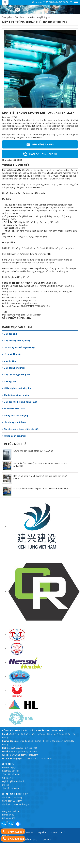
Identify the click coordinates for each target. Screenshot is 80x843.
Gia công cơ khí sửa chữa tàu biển (20, 429)
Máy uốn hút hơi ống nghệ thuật (19, 401)
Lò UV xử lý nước (11, 354)
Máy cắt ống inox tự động (16, 340)
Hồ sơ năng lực (9, 767)
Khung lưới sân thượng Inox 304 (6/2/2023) (33, 450)
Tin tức (63, 832)
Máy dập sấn (9, 381)
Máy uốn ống (9, 333)
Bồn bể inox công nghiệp (15, 395)
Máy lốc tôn (9, 361)
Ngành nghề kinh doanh (13, 781)
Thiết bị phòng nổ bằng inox (17, 388)
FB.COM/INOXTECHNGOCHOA (37, 758)
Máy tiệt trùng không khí (16, 374)
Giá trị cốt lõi (8, 777)
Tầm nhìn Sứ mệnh (11, 774)
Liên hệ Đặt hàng (40, 144)
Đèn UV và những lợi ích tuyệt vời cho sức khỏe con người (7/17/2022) (40, 477)
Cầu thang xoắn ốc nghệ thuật (18, 347)
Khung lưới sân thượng (15, 415)
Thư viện (53, 832)
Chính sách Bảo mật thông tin (16, 804)
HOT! (20, 160)
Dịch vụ (29, 832)
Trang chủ (7, 17)
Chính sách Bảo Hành (12, 800)
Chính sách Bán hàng (12, 797)
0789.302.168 (65, 2)
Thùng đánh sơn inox (14, 435)
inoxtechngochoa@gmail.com (23, 751)
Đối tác (5, 784)
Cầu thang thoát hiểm (14, 422)
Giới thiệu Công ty (10, 770)
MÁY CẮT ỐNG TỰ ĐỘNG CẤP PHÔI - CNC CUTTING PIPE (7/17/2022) (40, 464)
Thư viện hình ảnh (10, 788)
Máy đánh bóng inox (13, 367)
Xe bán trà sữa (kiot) (13, 408)
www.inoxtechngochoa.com (25, 754)
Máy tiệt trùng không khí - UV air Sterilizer (21, 314)
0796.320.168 (50, 2)
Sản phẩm (21, 17)
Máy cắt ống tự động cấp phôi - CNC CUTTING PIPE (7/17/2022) (43, 488)
